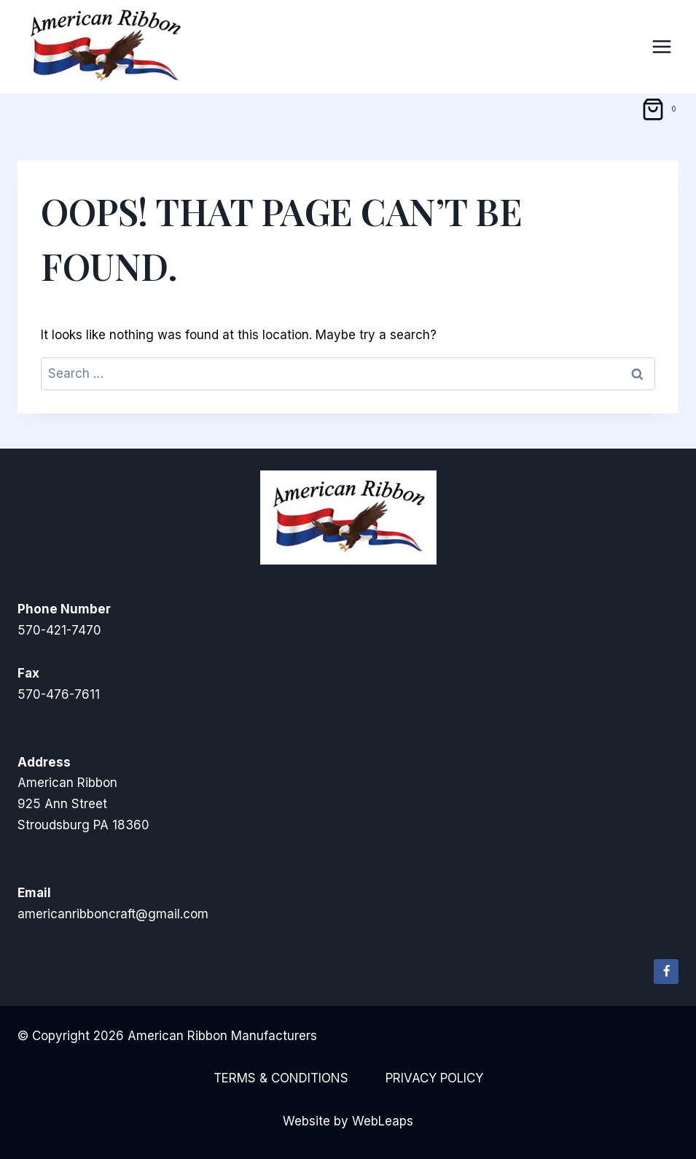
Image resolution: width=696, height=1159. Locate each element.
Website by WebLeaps (348, 1121)
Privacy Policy (434, 1078)
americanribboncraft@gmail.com (112, 914)
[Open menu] (661, 46)
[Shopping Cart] (661, 109)
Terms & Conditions (281, 1078)
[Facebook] (666, 971)
